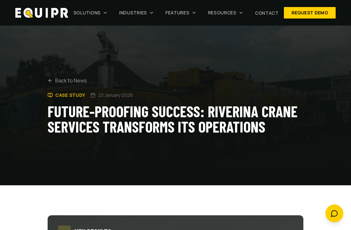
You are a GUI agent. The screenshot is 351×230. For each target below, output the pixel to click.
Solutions (91, 13)
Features (181, 13)
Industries (136, 13)
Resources (226, 13)
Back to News (67, 82)
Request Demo (310, 13)
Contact (267, 13)
